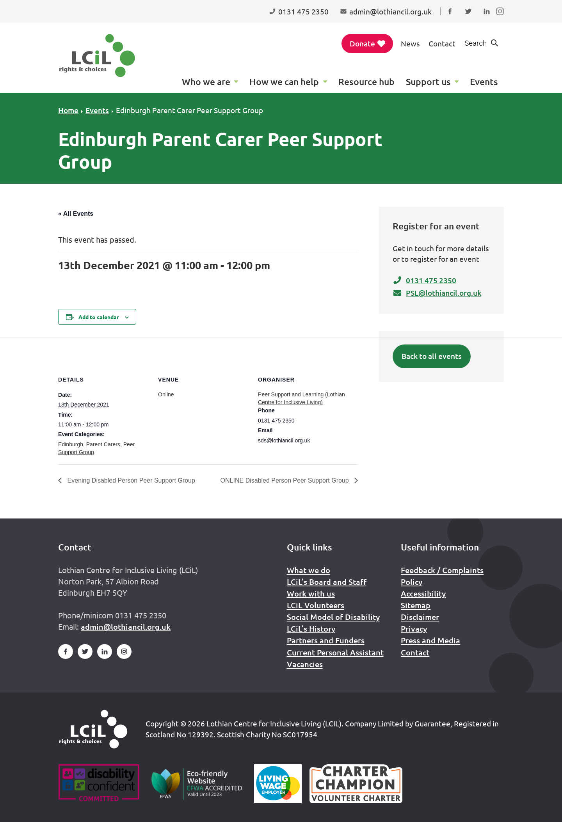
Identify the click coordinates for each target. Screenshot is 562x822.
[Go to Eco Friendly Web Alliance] (197, 783)
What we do (308, 570)
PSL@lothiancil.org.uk (437, 293)
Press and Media (430, 640)
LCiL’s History (311, 628)
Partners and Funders (326, 640)
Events (97, 110)
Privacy (414, 628)
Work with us (311, 593)
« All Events (75, 213)
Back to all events (432, 356)
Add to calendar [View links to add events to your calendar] (98, 316)
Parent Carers (103, 444)
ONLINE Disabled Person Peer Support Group (286, 480)
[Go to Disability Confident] (98, 783)
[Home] (93, 729)
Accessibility (423, 593)
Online (166, 394)
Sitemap (415, 605)
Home (68, 110)
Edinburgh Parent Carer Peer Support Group (189, 110)
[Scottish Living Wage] (278, 783)
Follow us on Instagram (501, 18)
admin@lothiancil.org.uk (126, 626)
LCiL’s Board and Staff (326, 582)
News (410, 43)
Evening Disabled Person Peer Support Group (130, 480)
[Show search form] (481, 43)
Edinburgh (70, 444)
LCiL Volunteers (315, 605)
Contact (442, 43)
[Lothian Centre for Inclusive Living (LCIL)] (97, 55)
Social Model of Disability (333, 617)
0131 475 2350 (424, 280)
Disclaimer (420, 617)
